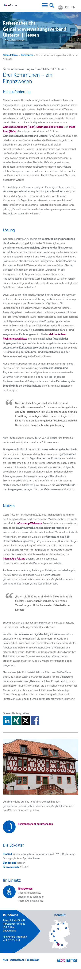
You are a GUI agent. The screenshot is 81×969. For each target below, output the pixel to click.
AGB (5, 960)
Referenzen (27, 55)
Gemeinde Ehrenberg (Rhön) (19, 127)
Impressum (32, 960)
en (73, 7)
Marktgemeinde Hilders (49, 127)
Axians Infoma (10, 55)
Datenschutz (17, 960)
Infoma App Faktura (14, 558)
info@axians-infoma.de (15, 936)
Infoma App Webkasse (29, 523)
